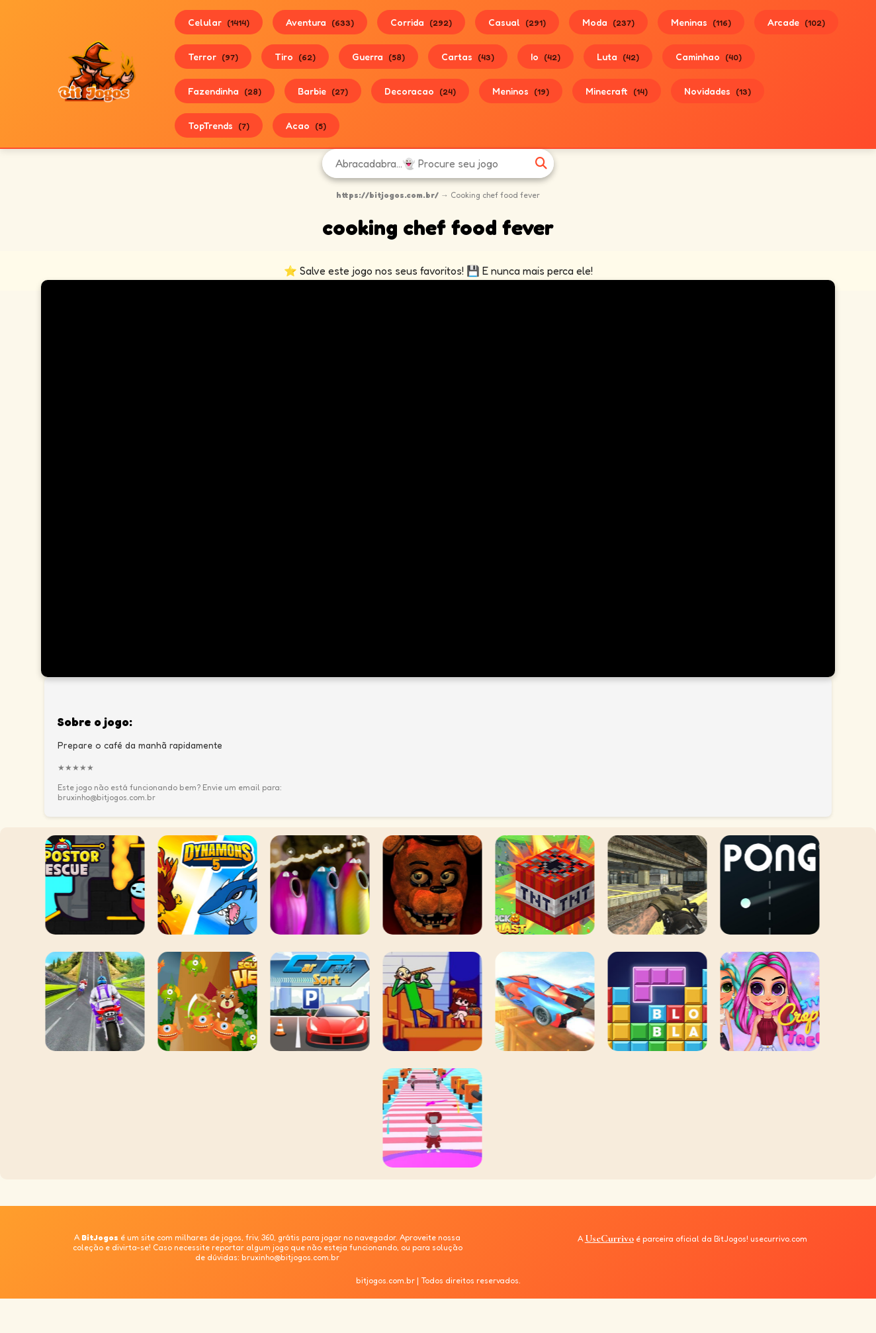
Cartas (467, 56)
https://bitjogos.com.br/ (387, 195)
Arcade (796, 22)
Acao (306, 125)
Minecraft (617, 91)
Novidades (717, 91)
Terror (213, 56)
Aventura (320, 22)
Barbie (323, 91)
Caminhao (709, 56)
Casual (517, 22)
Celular (218, 22)
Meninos (520, 91)
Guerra (378, 56)
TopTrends (218, 125)
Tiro (295, 56)
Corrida (421, 22)
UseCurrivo (609, 1238)
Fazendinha (224, 91)
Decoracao (420, 91)
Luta (618, 56)
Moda (608, 22)
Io (545, 56)
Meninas (701, 22)
